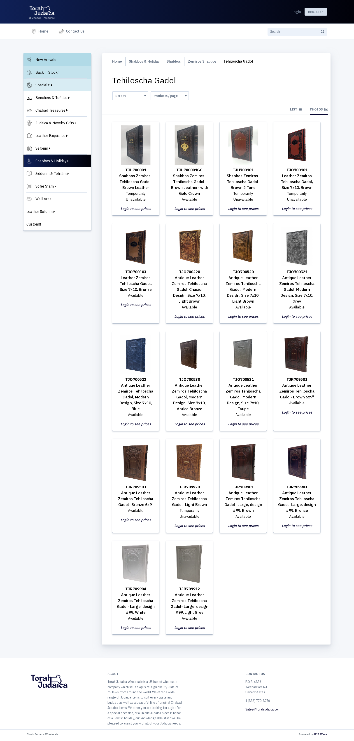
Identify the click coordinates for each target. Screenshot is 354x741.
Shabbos (176, 61)
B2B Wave (320, 736)
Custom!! (33, 224)
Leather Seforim (39, 211)
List (296, 109)
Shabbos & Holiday (51, 161)
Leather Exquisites (50, 135)
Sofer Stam (44, 186)
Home (44, 30)
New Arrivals (45, 59)
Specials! (42, 85)
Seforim (41, 148)
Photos (319, 109)
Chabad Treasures (50, 110)
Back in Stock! (46, 72)
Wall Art (42, 199)
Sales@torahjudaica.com (262, 711)
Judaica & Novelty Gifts (54, 123)
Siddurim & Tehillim (51, 173)
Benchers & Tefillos (51, 97)
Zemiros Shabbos (206, 61)
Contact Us (75, 31)
